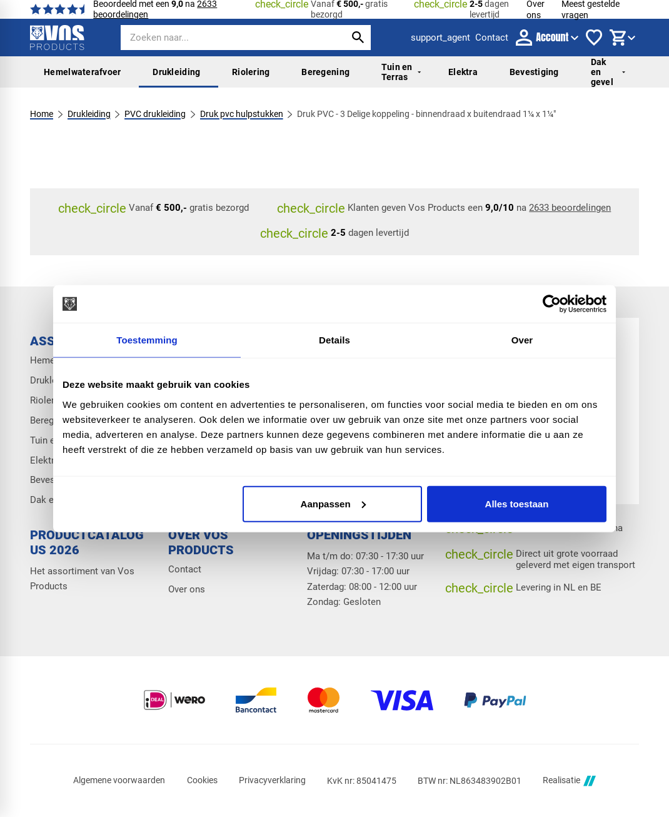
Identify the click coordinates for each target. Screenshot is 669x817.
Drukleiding (176, 72)
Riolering (250, 72)
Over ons (186, 589)
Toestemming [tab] (147, 340)
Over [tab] (522, 340)
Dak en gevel (608, 72)
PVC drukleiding (155, 114)
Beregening (325, 72)
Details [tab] (334, 340)
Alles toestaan (517, 503)
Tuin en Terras (401, 72)
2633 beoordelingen (570, 207)
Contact (184, 569)
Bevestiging (534, 72)
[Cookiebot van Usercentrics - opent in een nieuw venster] (551, 304)
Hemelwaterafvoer (82, 72)
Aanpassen (333, 503)
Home (41, 114)
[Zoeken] (222, 37)
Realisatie (569, 781)
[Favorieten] (594, 37)
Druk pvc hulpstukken (241, 114)
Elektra (463, 72)
